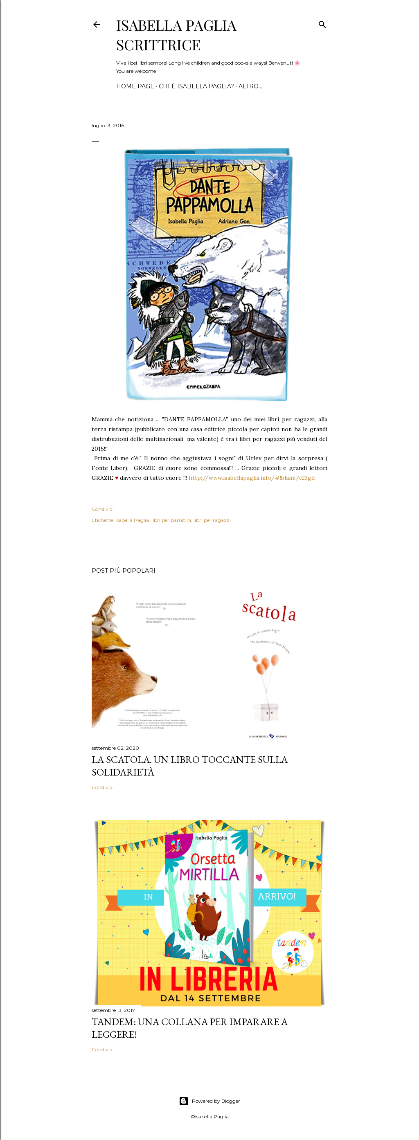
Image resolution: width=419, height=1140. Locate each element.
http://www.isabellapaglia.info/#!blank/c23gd (252, 477)
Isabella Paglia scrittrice (176, 34)
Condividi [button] (103, 509)
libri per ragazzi (212, 520)
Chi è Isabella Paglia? (196, 86)
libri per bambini (171, 520)
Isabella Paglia (132, 520)
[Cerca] (322, 23)
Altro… (250, 86)
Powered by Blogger (209, 1101)
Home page (135, 86)
